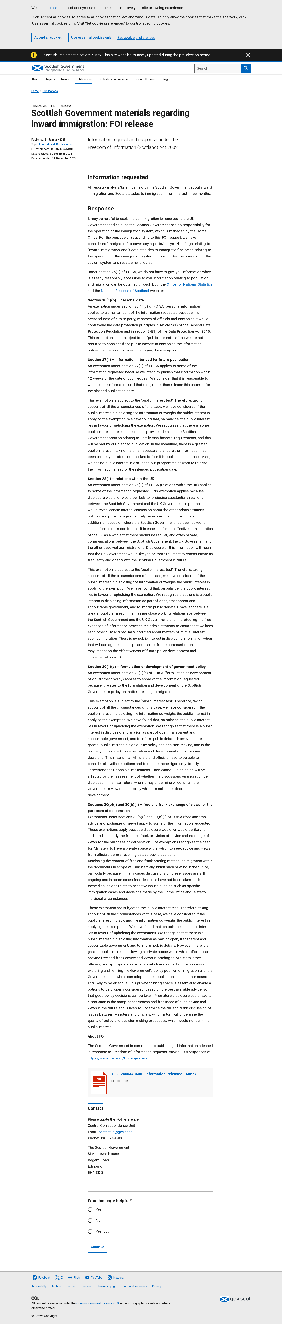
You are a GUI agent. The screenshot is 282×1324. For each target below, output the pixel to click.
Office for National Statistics (190, 284)
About (35, 79)
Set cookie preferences (136, 37)
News (65, 79)
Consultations (145, 79)
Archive (56, 1286)
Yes (99, 1209)
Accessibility (39, 1286)
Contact (71, 1286)
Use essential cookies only (91, 37)
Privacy (156, 1286)
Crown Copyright (107, 1286)
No (98, 1220)
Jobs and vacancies (135, 1286)
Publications (83, 79)
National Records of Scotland (124, 290)
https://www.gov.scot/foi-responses (117, 1058)
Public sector (64, 144)
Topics (50, 79)
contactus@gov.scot (115, 1132)
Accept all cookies (48, 37)
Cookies (86, 1286)
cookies (50, 7)
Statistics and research (114, 79)
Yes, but (102, 1231)
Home (35, 91)
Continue (97, 1247)
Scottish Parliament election (66, 55)
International (47, 144)
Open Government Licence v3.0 (97, 1303)
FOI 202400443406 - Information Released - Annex (153, 1074)
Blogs (166, 79)
